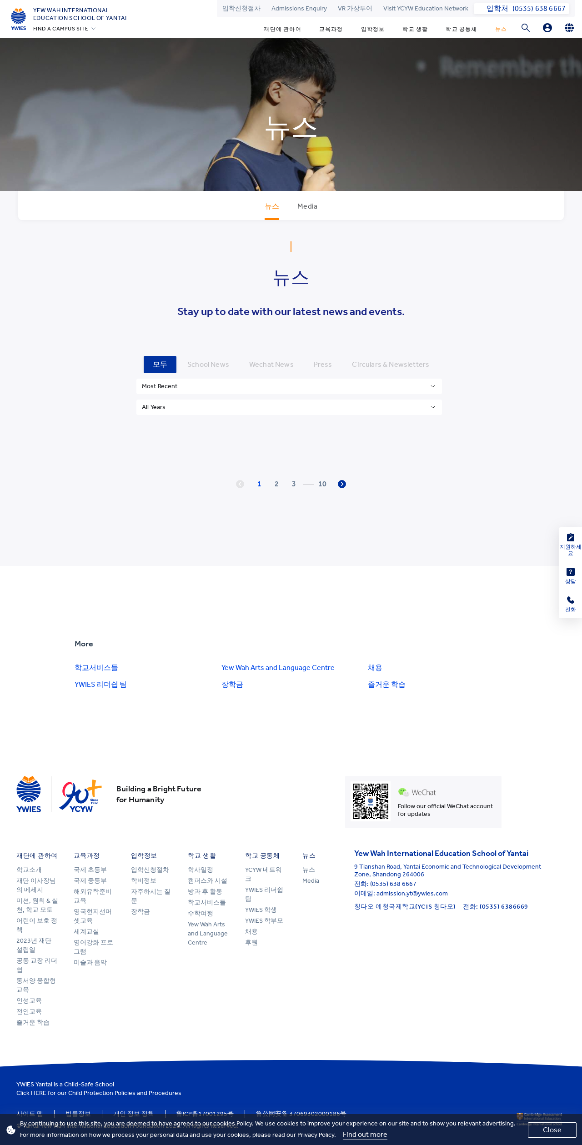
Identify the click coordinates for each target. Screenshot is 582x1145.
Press (323, 364)
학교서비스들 (96, 667)
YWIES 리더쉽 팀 (101, 684)
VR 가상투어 (355, 8)
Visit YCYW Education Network (425, 8)
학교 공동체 (461, 29)
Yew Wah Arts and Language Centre (278, 667)
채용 (375, 667)
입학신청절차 (241, 8)
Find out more (365, 1134)
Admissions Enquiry (299, 8)
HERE (38, 1093)
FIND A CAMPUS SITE (61, 28)
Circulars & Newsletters (390, 364)
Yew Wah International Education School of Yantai (80, 14)
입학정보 (373, 29)
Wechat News (271, 364)
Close (552, 1129)
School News (208, 364)
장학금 (232, 684)
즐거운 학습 (387, 684)
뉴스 (501, 29)
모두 (160, 364)
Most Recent (160, 386)
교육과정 (331, 29)
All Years (154, 407)
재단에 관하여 (282, 29)
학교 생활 (415, 29)
